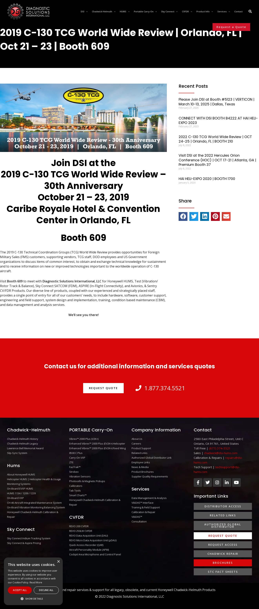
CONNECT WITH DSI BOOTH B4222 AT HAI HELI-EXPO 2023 (218, 120)
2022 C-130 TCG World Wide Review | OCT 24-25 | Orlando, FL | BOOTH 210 (215, 139)
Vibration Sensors (80, 476)
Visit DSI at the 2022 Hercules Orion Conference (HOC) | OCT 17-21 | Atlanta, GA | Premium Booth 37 (217, 160)
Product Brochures (143, 471)
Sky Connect (21, 529)
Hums (13, 466)
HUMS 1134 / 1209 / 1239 (21, 493)
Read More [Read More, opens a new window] (36, 582)
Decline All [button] (46, 590)
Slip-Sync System (17, 453)
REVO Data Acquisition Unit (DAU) (88, 535)
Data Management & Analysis (149, 498)
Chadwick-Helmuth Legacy (22, 443)
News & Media (140, 467)
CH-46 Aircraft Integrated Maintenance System (34, 502)
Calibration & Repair (143, 512)
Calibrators (75, 486)
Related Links (139, 453)
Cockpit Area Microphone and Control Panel (95, 554)
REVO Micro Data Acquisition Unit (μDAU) (92, 540)
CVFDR (76, 517)
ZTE (71, 462)
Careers (136, 443)
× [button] (58, 561)
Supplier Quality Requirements (150, 476)
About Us (137, 439)
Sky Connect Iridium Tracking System (28, 538)
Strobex (74, 471)
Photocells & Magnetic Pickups (87, 481)
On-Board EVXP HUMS (20, 488)
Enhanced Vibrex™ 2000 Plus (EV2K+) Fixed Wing (97, 448)
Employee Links (141, 462)
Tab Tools (75, 490)
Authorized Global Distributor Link (152, 457)
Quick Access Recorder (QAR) (86, 545)
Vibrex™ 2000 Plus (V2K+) (83, 439)
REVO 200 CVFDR (79, 526)
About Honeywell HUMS (21, 474)
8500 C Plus (76, 453)
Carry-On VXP (77, 457)
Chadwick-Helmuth (28, 430)
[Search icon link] (250, 11)
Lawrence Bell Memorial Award (25, 448)
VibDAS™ (137, 517)
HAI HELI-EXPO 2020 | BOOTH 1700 (207, 178)
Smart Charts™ (78, 495)
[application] (86, 11)
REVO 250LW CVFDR (80, 531)
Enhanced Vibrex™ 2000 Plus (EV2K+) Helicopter (97, 443)
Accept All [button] (20, 590)
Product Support (141, 448)
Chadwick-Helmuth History (22, 439)
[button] (231, 27)
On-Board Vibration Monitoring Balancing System (36, 507)
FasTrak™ (75, 467)
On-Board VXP (15, 498)
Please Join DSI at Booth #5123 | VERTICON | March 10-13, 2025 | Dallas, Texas (216, 101)
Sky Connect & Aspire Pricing (24, 543)
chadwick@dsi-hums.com (220, 453)
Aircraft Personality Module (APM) (89, 549)
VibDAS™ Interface (143, 502)
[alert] (33, 581)
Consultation (139, 521)
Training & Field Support (146, 507)
